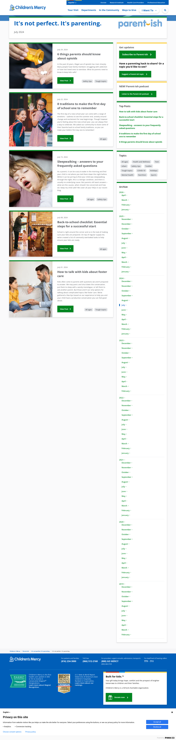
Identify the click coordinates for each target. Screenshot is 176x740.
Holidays (153, 170)
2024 (122, 278)
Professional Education (156, 2)
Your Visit (73, 10)
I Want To (149, 10)
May (124, 252)
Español (72, 2)
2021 (122, 460)
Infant (124, 166)
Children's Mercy (15, 651)
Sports (153, 175)
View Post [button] (65, 80)
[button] (137, 54)
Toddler (148, 166)
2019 (122, 584)
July (124, 243)
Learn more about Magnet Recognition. (40, 686)
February (126, 205)
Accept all (157, 722)
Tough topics (100, 81)
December (127, 224)
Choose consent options (12, 732)
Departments (88, 10)
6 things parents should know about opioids (140, 142)
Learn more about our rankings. (84, 684)
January (126, 209)
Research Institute (116, 2)
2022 (122, 398)
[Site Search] (165, 10)
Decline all (157, 727)
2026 (122, 192)
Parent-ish (26, 651)
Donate (103, 2)
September (127, 233)
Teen (157, 162)
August (125, 238)
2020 (122, 522)
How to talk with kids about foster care (138, 111)
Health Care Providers (135, 2)
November (127, 219)
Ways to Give (129, 10)
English (7, 712)
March (125, 200)
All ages (103, 139)
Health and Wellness (141, 162)
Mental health (127, 175)
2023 (122, 340)
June (124, 248)
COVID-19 (141, 170)
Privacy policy (30, 732)
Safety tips (87, 81)
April (124, 195)
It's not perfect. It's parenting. (40, 651)
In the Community (109, 10)
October (126, 229)
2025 (122, 216)
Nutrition (142, 175)
